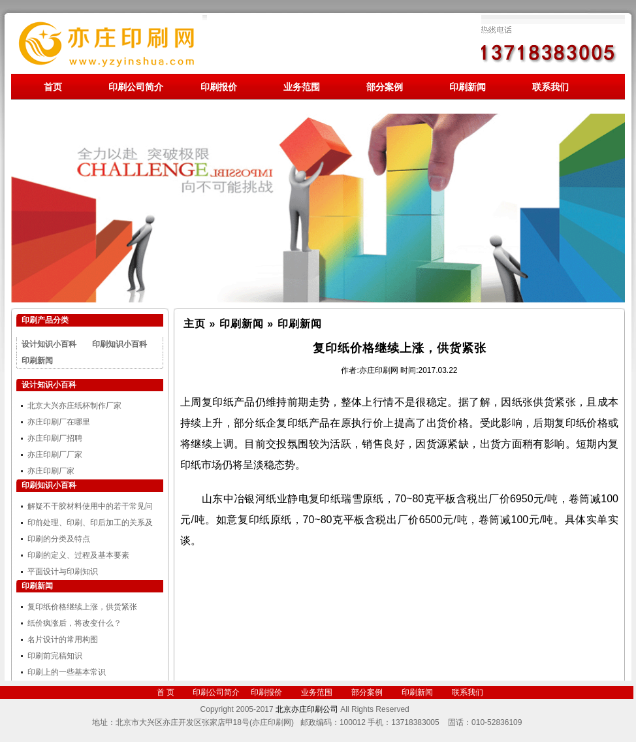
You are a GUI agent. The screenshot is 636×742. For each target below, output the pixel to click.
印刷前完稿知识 (54, 655)
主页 (194, 323)
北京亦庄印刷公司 (307, 709)
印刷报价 (218, 87)
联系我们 (550, 87)
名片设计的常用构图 (62, 639)
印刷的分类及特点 (58, 538)
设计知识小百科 (49, 344)
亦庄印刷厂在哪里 (58, 422)
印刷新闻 (467, 87)
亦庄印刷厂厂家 (54, 454)
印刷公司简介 (135, 87)
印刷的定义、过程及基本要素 (78, 555)
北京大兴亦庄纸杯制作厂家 (74, 405)
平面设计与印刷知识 (62, 571)
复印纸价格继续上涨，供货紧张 (82, 606)
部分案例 (384, 87)
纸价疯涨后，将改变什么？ (74, 623)
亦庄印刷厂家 (50, 471)
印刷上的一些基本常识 (66, 672)
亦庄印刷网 (378, 370)
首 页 (165, 692)
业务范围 (301, 87)
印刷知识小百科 (119, 344)
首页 (53, 87)
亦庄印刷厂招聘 (54, 438)
